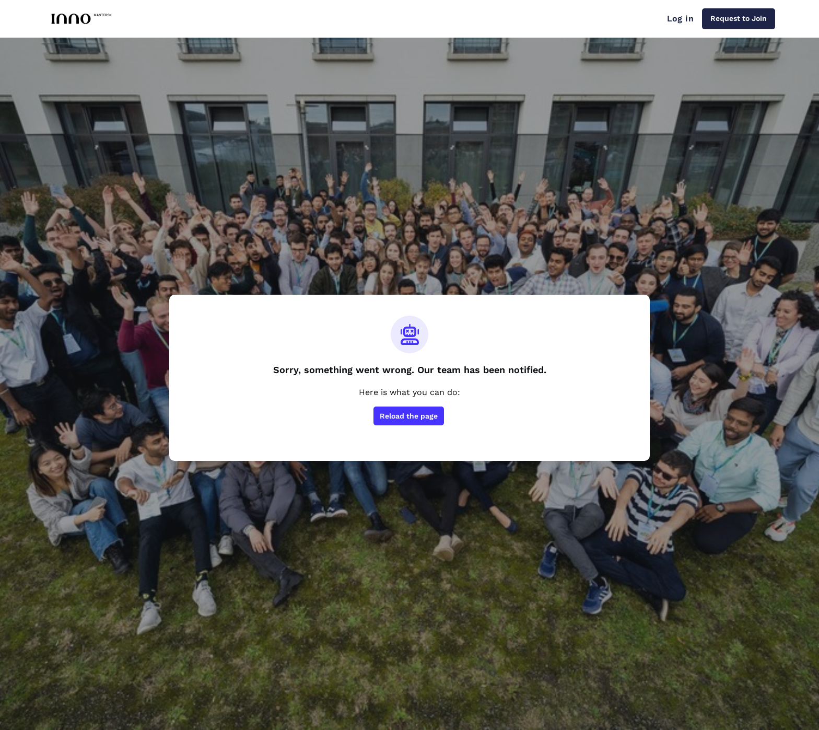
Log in (680, 19)
